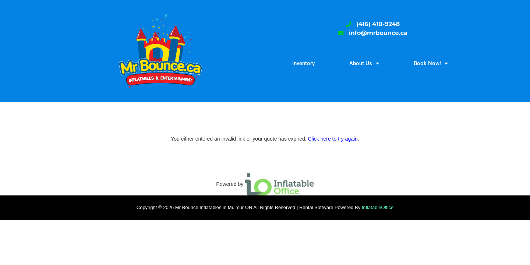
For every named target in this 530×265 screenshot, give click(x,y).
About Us (364, 63)
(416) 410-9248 (378, 24)
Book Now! (431, 63)
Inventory (303, 63)
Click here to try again (332, 139)
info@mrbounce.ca (378, 32)
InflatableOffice (377, 207)
